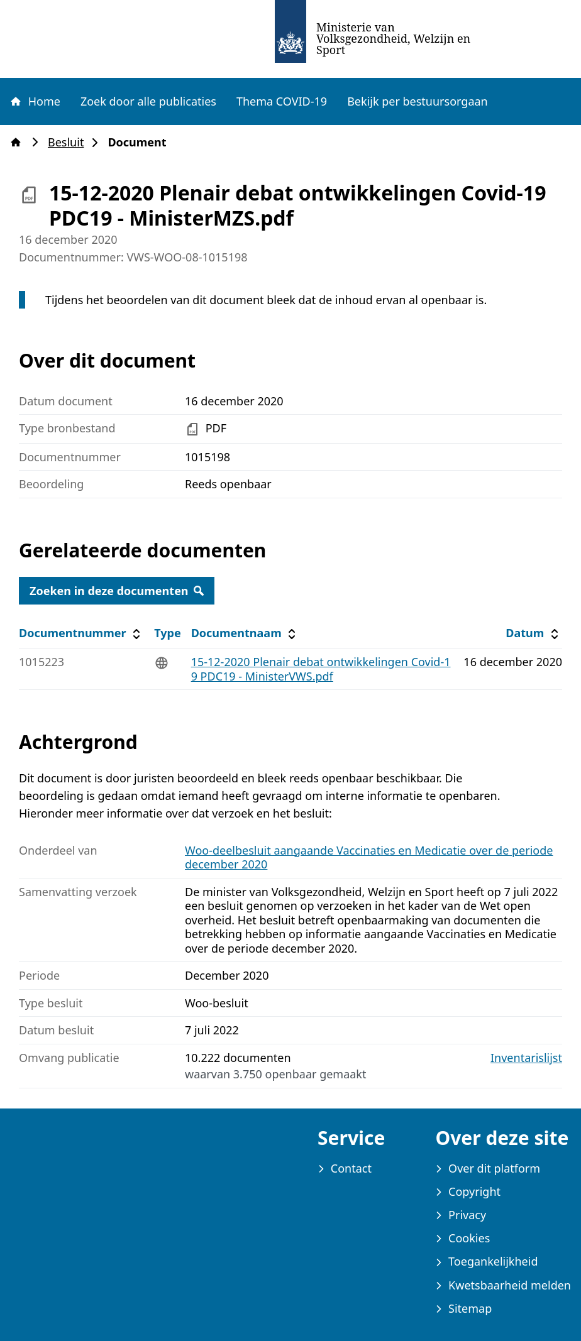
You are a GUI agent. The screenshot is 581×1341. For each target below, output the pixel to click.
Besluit (69, 142)
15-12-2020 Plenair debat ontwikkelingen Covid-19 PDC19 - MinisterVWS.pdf (321, 669)
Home (34, 101)
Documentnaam (245, 633)
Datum (533, 633)
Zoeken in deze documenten (117, 590)
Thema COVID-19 (281, 101)
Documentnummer (81, 633)
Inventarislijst (526, 1058)
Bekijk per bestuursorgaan (417, 101)
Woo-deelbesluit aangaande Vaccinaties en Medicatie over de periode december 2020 (369, 857)
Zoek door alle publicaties (148, 101)
